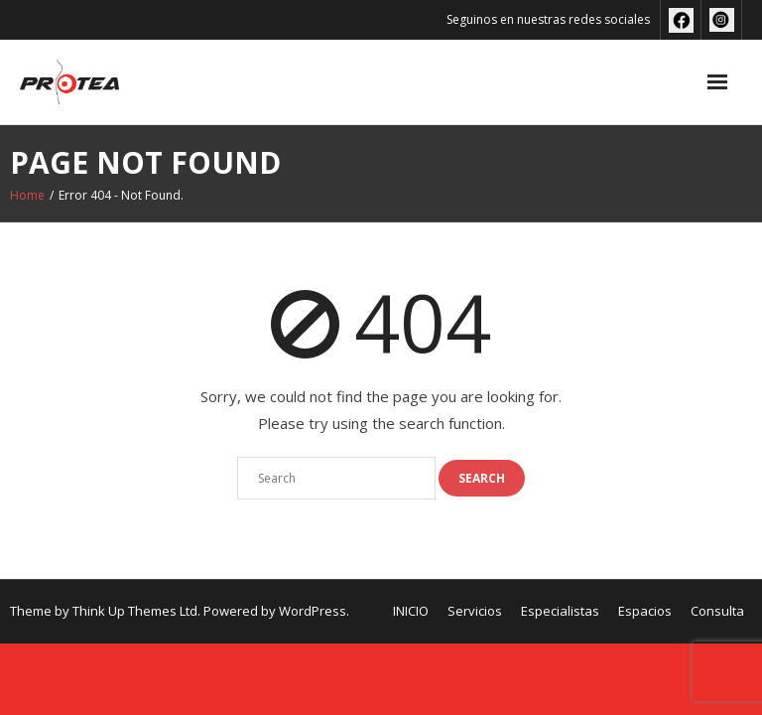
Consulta (717, 611)
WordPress (312, 611)
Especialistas (560, 611)
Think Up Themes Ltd (134, 611)
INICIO (411, 611)
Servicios (474, 611)
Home (27, 195)
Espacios (645, 611)
